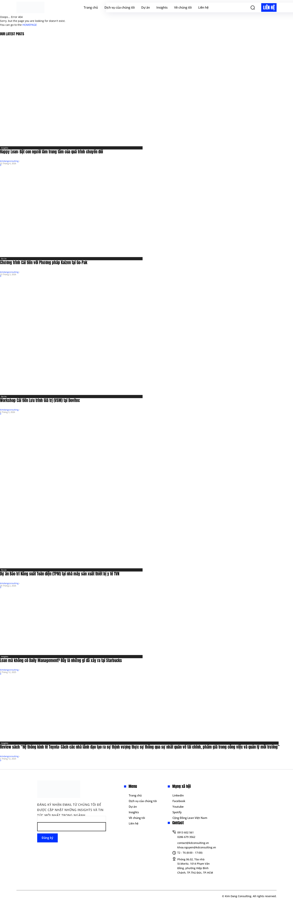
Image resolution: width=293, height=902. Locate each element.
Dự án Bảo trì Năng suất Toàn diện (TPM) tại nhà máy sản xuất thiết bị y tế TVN (59, 574)
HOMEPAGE (29, 25)
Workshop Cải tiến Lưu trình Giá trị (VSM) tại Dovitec (40, 400)
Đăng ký (47, 838)
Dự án (4, 258)
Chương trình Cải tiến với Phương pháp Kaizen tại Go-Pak (43, 262)
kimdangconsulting (9, 161)
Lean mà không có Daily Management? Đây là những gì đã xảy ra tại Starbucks (61, 660)
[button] (252, 7)
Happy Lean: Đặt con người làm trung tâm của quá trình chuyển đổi (51, 152)
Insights (4, 147)
